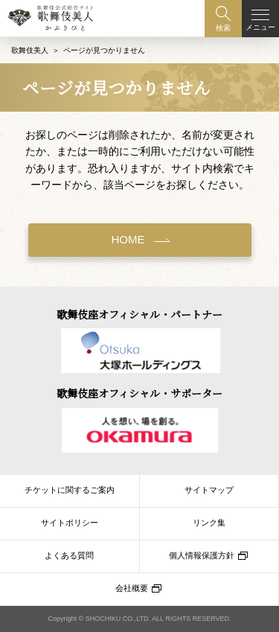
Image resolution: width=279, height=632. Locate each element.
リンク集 (209, 522)
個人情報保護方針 (201, 555)
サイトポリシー (69, 522)
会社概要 (131, 588)
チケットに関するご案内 (70, 489)
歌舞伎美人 (29, 50)
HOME (128, 239)
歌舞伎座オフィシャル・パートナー (139, 314)
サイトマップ (209, 489)
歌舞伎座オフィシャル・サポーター (139, 393)
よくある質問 (69, 555)
